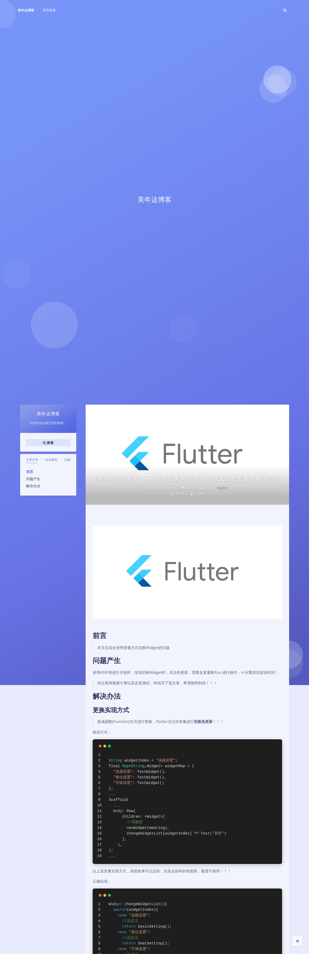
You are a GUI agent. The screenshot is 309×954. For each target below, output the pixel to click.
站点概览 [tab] (51, 459)
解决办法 (33, 485)
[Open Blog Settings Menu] (297, 941)
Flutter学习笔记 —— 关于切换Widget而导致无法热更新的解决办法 (187, 478)
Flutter (222, 488)
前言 (29, 471)
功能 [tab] (67, 459)
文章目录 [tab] (32, 459)
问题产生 (33, 478)
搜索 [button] (48, 442)
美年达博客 (26, 10)
